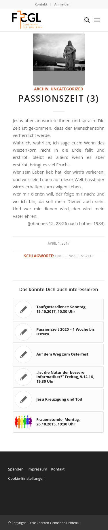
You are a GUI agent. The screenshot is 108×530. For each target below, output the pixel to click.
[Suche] (84, 19)
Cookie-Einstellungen (26, 478)
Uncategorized (67, 89)
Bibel (60, 256)
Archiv (41, 89)
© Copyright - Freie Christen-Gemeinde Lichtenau (44, 522)
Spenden (16, 469)
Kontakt (41, 4)
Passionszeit (80, 256)
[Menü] (97, 20)
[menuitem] (41, 4)
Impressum (37, 469)
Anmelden (62, 4)
